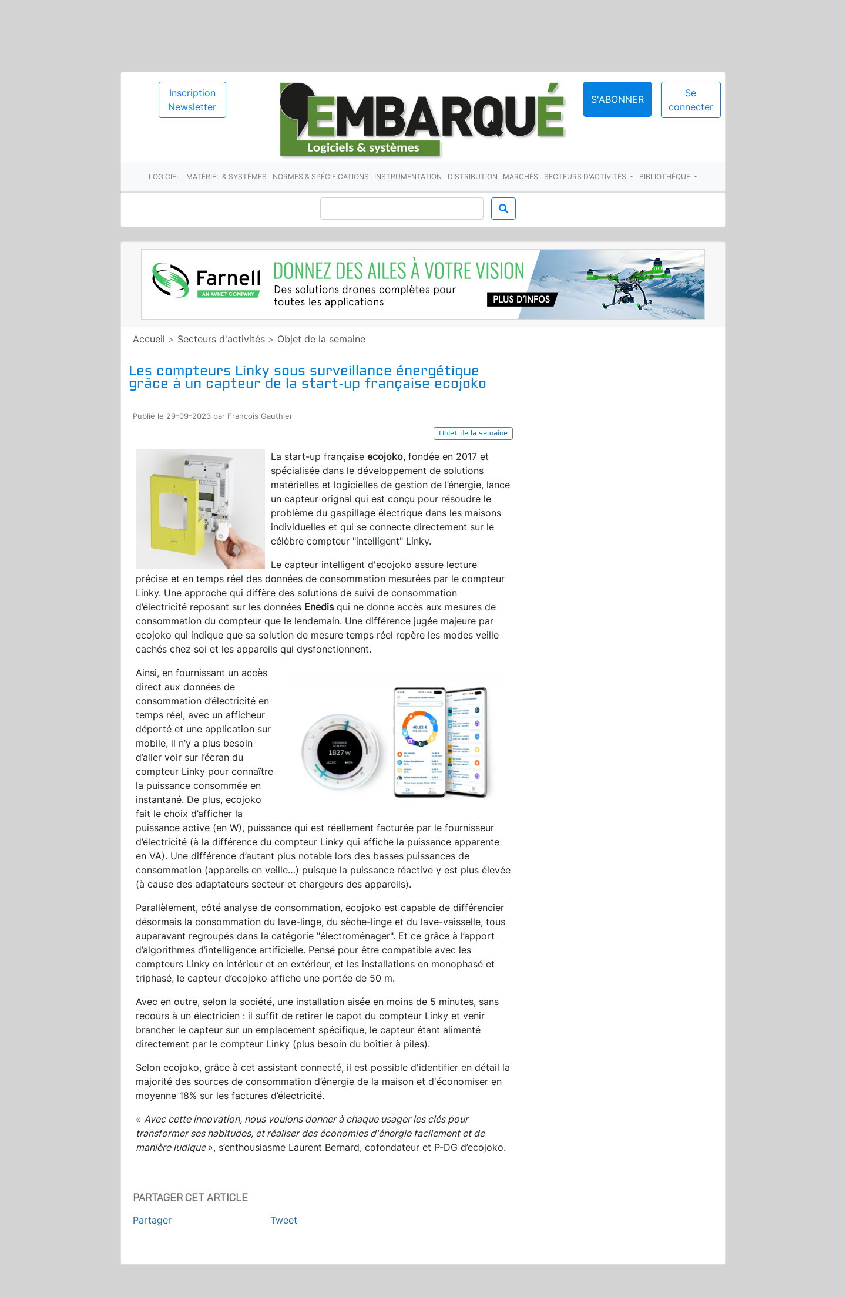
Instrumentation (408, 176)
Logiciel (164, 176)
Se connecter (691, 100)
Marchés (520, 176)
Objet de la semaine (321, 339)
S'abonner (617, 99)
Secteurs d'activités (586, 176)
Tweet (283, 1220)
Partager (152, 1220)
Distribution (473, 176)
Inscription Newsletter (192, 100)
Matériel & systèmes (226, 176)
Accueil (149, 339)
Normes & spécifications (321, 176)
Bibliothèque (665, 176)
